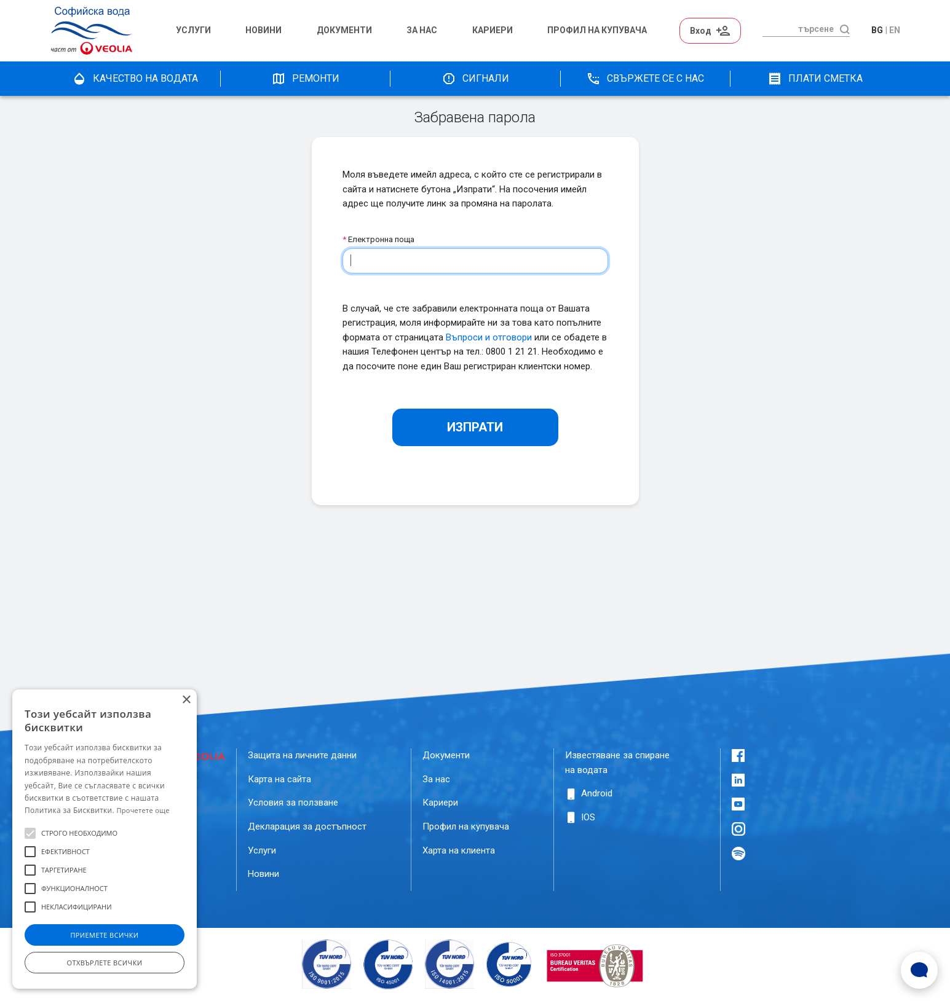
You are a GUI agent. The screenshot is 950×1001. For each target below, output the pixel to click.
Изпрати (475, 427)
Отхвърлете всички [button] (105, 962)
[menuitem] (205, 31)
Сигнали (475, 78)
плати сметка (815, 78)
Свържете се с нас (645, 78)
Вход (710, 30)
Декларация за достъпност (307, 826)
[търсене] (798, 29)
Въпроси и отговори (489, 337)
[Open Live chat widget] (919, 970)
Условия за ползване (293, 802)
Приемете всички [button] (104, 935)
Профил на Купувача (597, 30)
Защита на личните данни (302, 755)
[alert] (104, 839)
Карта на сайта (279, 779)
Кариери (492, 30)
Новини (263, 30)
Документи (344, 30)
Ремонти (305, 78)
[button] (30, 833)
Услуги (193, 30)
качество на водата (135, 78)
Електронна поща (378, 239)
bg (877, 30)
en (894, 30)
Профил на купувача (465, 826)
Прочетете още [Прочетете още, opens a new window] (142, 810)
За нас (421, 30)
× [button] (186, 700)
